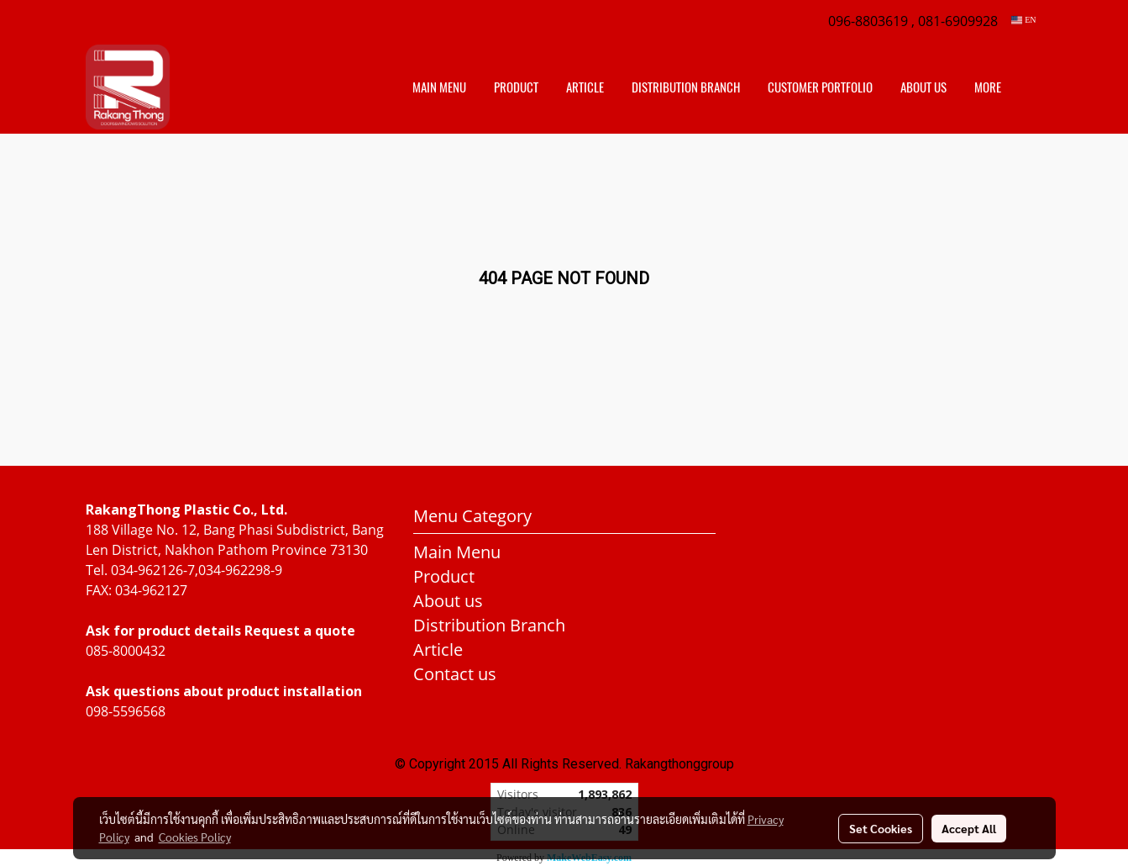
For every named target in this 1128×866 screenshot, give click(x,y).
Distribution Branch (489, 625)
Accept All (969, 828)
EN (1023, 19)
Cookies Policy (195, 836)
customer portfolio (820, 87)
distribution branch (686, 87)
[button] (1029, 87)
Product (516, 87)
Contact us (454, 674)
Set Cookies (880, 828)
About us (923, 87)
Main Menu (439, 87)
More (987, 87)
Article (585, 87)
